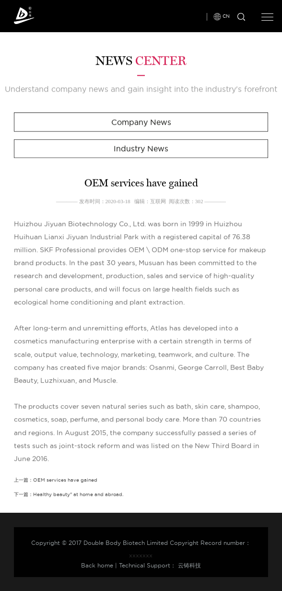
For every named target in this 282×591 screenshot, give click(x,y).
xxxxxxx (141, 555)
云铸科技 (189, 565)
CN (226, 15)
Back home (97, 565)
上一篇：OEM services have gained (55, 480)
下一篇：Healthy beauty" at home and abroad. (68, 494)
